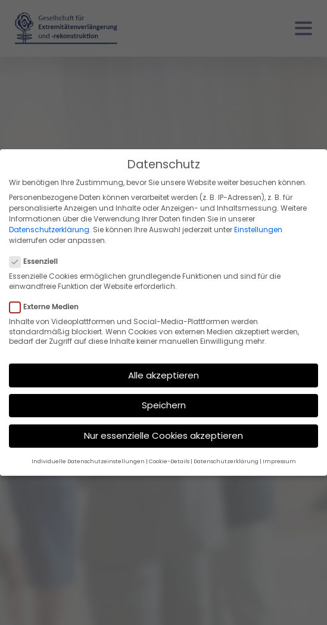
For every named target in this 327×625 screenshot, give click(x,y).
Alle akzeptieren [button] (163, 375)
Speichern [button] (164, 405)
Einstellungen (258, 229)
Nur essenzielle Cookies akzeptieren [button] (163, 435)
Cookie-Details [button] (169, 461)
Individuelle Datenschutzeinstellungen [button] (88, 461)
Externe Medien (47, 306)
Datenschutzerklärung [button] (226, 461)
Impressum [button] (279, 461)
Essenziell (37, 261)
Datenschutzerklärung (49, 229)
